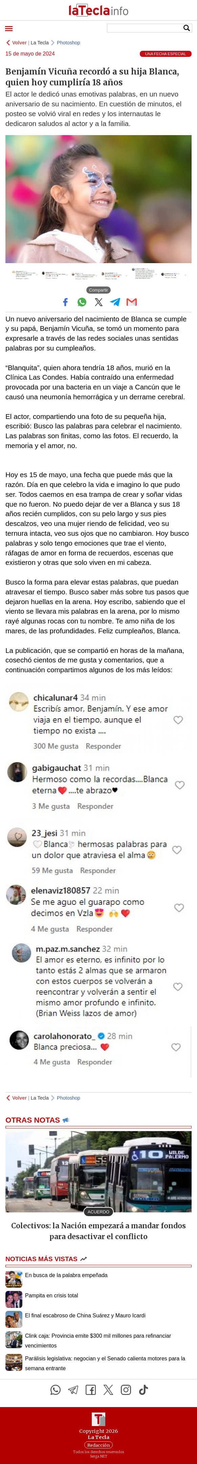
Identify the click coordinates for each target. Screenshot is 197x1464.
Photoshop (68, 42)
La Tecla (40, 42)
